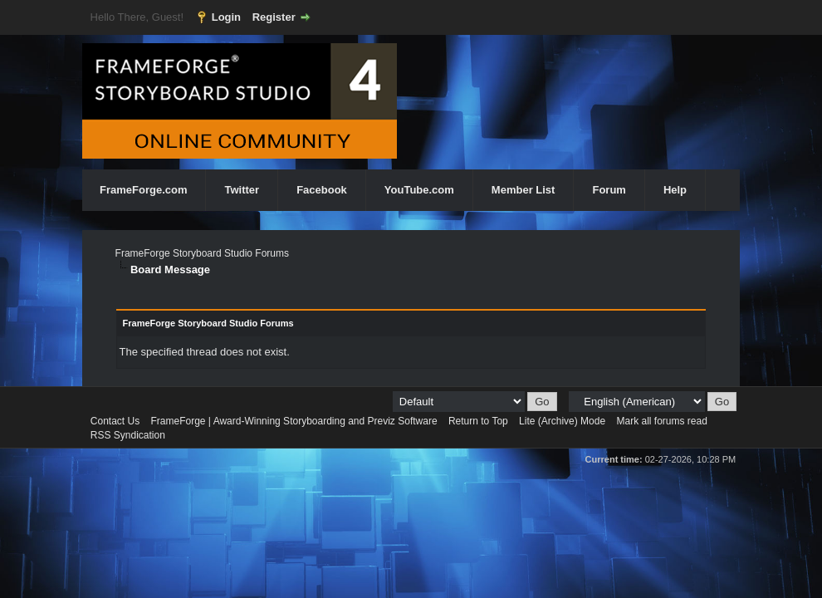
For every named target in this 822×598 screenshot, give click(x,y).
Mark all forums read (661, 421)
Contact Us (115, 421)
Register (274, 17)
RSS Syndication (128, 435)
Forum (608, 190)
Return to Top (478, 421)
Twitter (241, 190)
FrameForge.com (143, 190)
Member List (523, 190)
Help (675, 190)
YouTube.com (419, 190)
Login (226, 17)
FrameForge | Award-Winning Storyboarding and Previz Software (294, 421)
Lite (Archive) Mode (562, 421)
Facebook (321, 190)
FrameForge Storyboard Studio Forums (202, 253)
